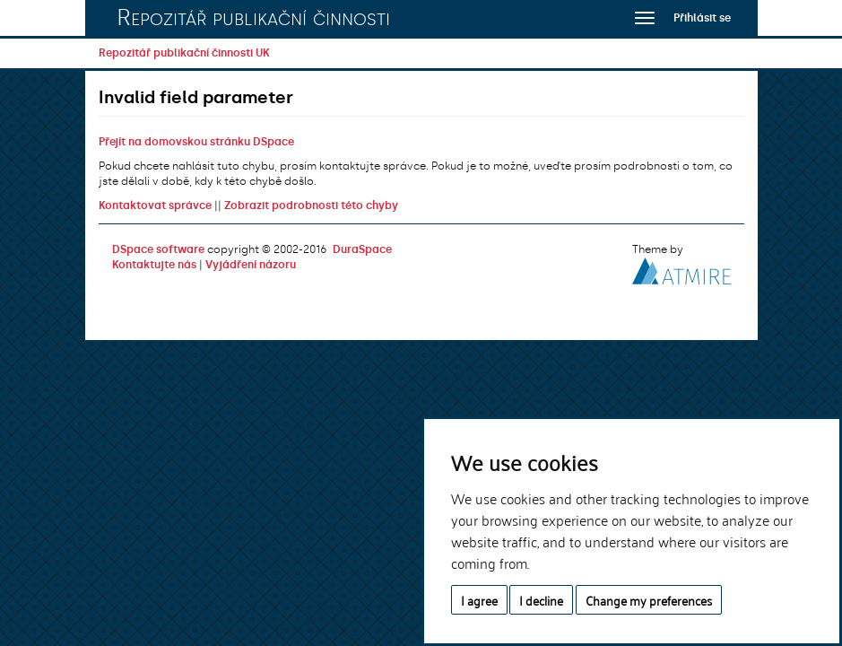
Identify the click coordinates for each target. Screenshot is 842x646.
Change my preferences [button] (649, 600)
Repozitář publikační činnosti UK (184, 53)
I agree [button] (479, 600)
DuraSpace (362, 249)
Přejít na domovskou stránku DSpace (196, 141)
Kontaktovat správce (155, 205)
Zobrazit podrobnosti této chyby (311, 205)
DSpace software (158, 249)
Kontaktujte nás (154, 264)
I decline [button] (541, 600)
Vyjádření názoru (250, 264)
